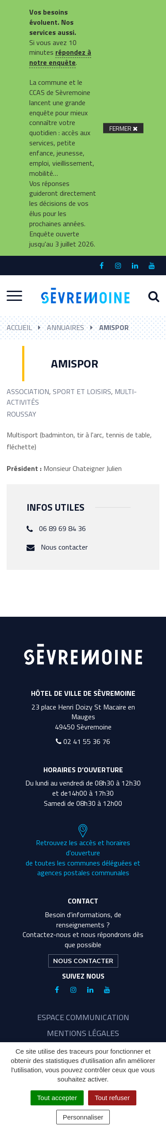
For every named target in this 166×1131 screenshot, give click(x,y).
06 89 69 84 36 (62, 528)
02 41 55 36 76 (83, 741)
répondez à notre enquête (60, 57)
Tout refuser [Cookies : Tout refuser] (112, 1097)
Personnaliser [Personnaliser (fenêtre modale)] (83, 1117)
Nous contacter (64, 547)
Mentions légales (83, 1033)
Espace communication (83, 1017)
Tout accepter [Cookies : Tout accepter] (57, 1097)
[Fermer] (123, 128)
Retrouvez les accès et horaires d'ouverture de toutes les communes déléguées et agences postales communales (83, 851)
